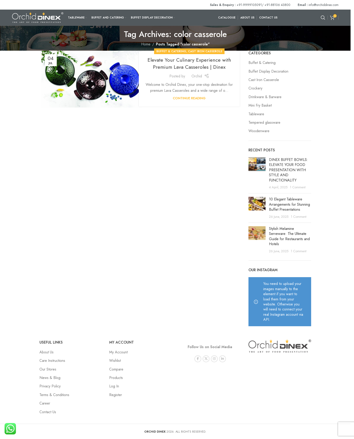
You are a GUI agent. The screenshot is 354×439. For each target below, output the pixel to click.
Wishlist (115, 360)
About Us (46, 352)
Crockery (255, 88)
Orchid (196, 76)
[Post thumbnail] (257, 173)
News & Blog (49, 377)
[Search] (323, 17)
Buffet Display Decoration (268, 71)
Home (145, 44)
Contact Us (47, 412)
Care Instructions (52, 360)
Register (115, 394)
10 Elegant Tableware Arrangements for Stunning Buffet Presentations (289, 204)
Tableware (256, 114)
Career (44, 403)
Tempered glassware (264, 122)
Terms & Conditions (54, 394)
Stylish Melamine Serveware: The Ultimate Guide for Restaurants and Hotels (289, 236)
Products (116, 377)
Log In (114, 386)
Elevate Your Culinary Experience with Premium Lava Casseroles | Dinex (189, 63)
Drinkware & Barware (265, 97)
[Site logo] (37, 17)
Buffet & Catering (171, 51)
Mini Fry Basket (260, 105)
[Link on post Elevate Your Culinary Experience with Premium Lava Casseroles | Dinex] (91, 79)
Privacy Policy (50, 386)
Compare (116, 369)
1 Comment (297, 187)
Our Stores (47, 369)
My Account (118, 352)
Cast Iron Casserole (205, 51)
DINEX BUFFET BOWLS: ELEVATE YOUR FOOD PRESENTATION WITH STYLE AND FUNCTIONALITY (288, 170)
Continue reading (189, 98)
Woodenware (258, 131)
